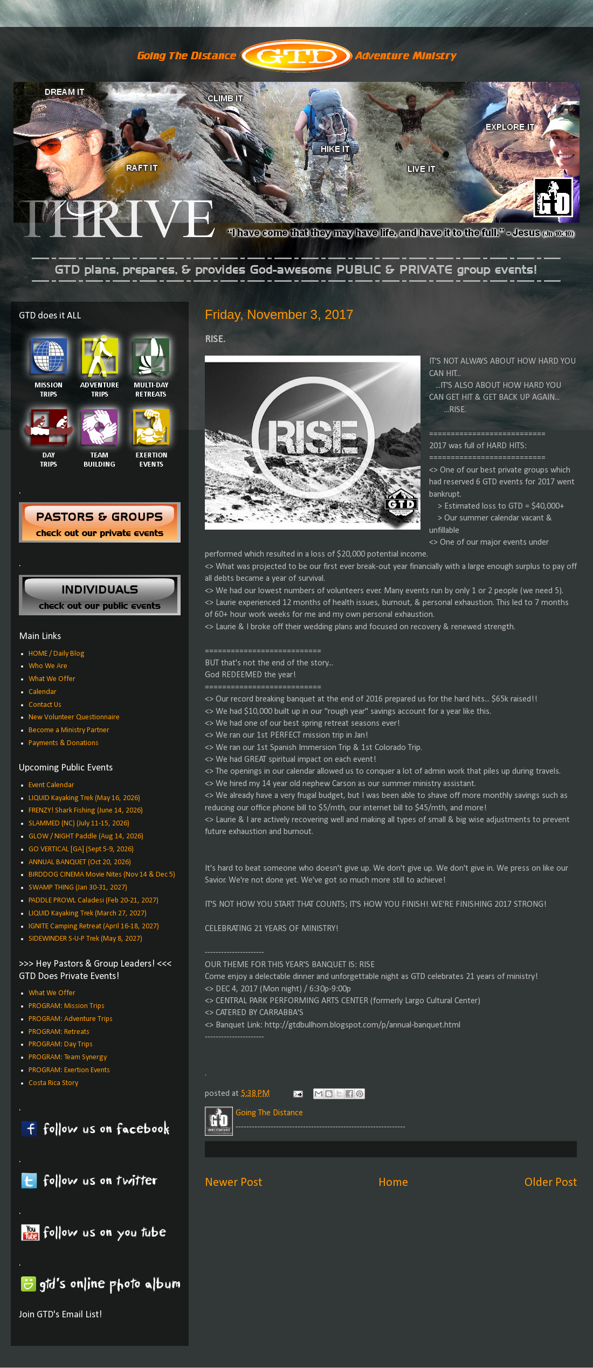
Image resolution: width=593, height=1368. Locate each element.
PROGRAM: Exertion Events (69, 1070)
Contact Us (45, 705)
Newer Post (233, 1183)
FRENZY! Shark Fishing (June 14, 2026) (86, 811)
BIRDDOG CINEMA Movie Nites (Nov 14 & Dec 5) (102, 875)
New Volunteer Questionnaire (74, 717)
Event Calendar (51, 785)
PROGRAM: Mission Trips (67, 1006)
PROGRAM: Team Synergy (68, 1057)
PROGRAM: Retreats (59, 1032)
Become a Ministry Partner (69, 730)
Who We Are (48, 666)
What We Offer (52, 679)
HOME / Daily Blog (57, 654)
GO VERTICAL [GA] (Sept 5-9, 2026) (81, 849)
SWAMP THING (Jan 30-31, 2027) (78, 888)
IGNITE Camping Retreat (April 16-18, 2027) (94, 926)
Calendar (43, 692)
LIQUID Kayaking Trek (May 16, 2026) (84, 798)
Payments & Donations (64, 743)
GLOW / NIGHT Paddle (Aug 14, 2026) (86, 836)
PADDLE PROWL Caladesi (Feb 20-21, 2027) (93, 901)
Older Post (551, 1183)
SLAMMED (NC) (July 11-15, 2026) (79, 824)
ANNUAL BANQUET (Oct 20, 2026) (80, 862)
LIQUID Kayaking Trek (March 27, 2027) (88, 913)
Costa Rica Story (53, 1083)
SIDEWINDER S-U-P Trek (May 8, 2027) (85, 939)
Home (393, 1183)
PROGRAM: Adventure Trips (71, 1019)
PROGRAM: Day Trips (61, 1044)
